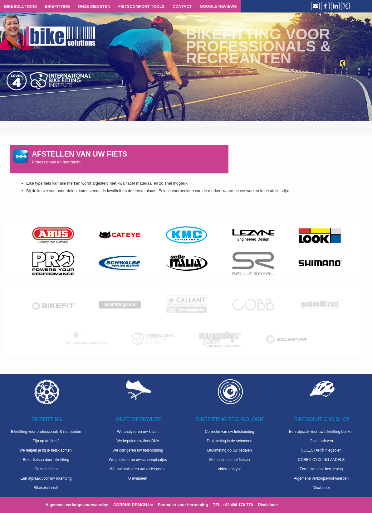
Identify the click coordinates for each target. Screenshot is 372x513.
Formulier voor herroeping (321, 469)
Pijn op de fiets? (46, 441)
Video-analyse (230, 469)
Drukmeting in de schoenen (229, 441)
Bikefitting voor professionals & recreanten (46, 431)
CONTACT (182, 6)
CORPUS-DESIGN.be (133, 504)
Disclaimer (321, 488)
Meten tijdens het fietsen (229, 459)
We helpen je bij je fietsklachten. (46, 450)
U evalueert (137, 478)
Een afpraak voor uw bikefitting (45, 478)
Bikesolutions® (46, 488)
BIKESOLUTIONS (20, 6)
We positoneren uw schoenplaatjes (138, 459)
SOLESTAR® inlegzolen (321, 450)
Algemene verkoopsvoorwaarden (321, 478)
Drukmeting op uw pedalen (229, 450)
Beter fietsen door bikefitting (46, 459)
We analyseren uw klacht (138, 431)
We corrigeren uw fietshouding (138, 450)
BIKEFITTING (57, 6)
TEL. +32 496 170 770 (233, 504)
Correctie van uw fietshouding (229, 431)
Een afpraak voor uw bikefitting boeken (321, 431)
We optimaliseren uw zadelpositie (138, 469)
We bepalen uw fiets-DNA (137, 441)
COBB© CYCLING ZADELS (321, 459)
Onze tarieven (46, 469)
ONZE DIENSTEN (94, 6)
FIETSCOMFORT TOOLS (141, 6)
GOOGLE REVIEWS (218, 6)
